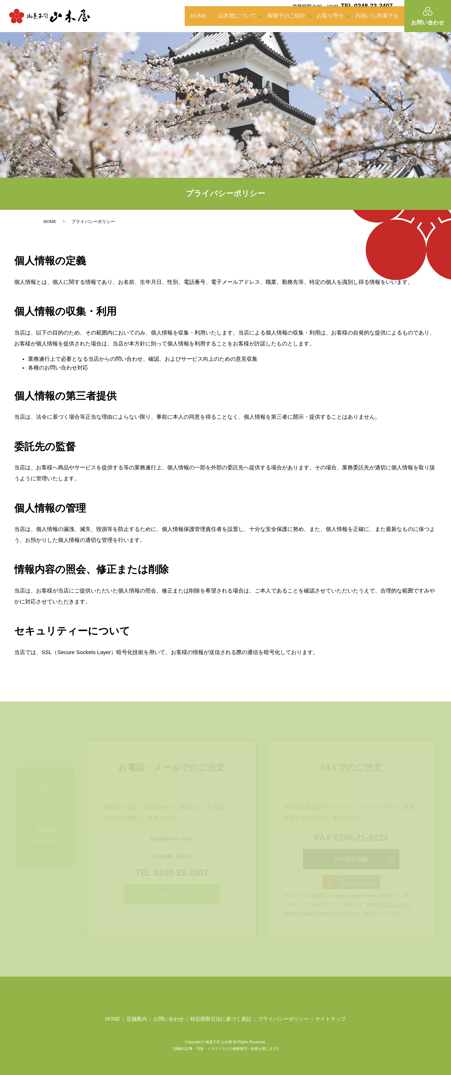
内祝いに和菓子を (371, 16)
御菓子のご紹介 (270, 16)
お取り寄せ (319, 16)
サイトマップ (330, 1019)
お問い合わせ (168, 1019)
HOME (166, 16)
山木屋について (216, 16)
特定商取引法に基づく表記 (220, 1019)
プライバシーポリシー (283, 1019)
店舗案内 (136, 1019)
